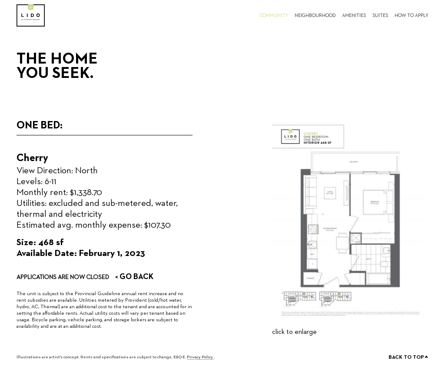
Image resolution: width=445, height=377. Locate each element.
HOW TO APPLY (411, 15)
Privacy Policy (200, 357)
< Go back (134, 277)
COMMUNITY (273, 15)
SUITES (380, 15)
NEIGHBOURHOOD (315, 15)
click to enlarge (294, 332)
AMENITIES (354, 15)
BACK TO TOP (408, 357)
